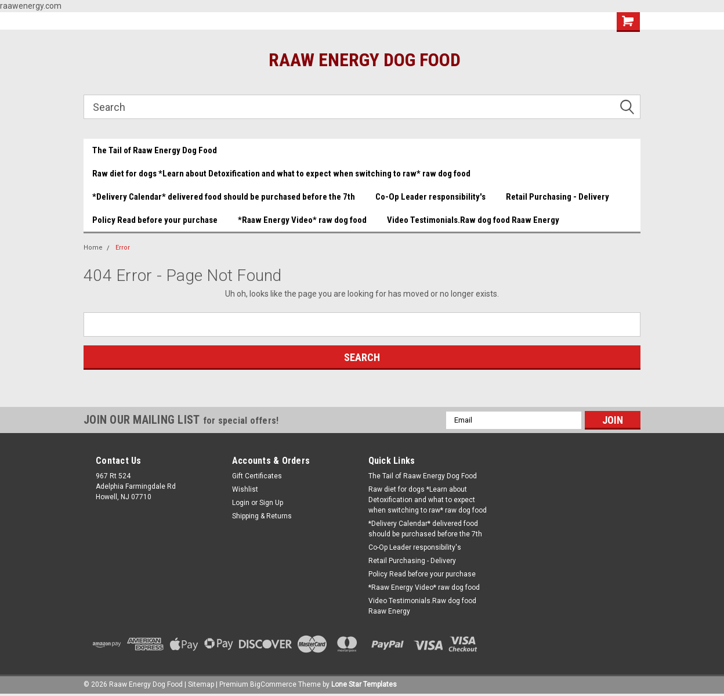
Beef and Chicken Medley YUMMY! (150, 20)
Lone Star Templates (364, 684)
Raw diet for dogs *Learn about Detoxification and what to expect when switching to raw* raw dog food (281, 173)
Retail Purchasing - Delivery (557, 197)
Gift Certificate (452, 21)
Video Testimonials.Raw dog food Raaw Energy (473, 220)
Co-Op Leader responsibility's (430, 197)
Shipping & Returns (262, 516)
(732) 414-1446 (373, 21)
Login (240, 503)
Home (93, 247)
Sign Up (271, 503)
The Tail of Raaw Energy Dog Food (154, 150)
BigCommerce (273, 684)
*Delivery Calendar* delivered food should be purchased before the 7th (223, 197)
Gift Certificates (257, 476)
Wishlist (517, 21)
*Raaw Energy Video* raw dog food (302, 220)
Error (122, 247)
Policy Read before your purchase (155, 220)
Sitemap (201, 684)
